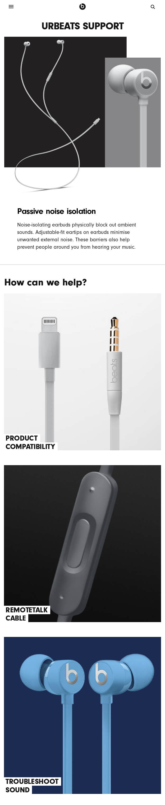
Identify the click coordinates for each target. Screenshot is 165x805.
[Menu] (11, 6)
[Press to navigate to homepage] (82, 6)
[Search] (153, 6)
